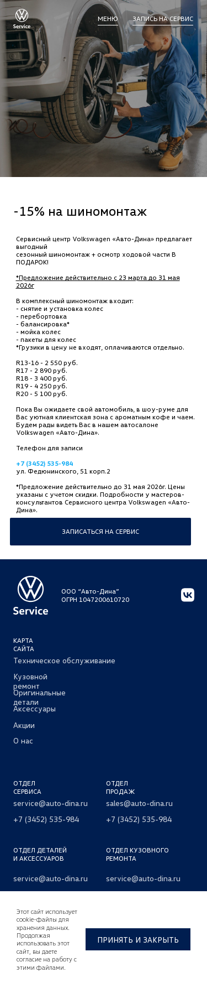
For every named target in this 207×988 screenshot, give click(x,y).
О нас (23, 740)
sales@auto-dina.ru (139, 803)
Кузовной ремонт (30, 681)
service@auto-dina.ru (50, 803)
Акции (24, 725)
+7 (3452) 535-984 (44, 463)
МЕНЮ (108, 18)
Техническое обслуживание (64, 660)
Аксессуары (34, 708)
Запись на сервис (162, 18)
